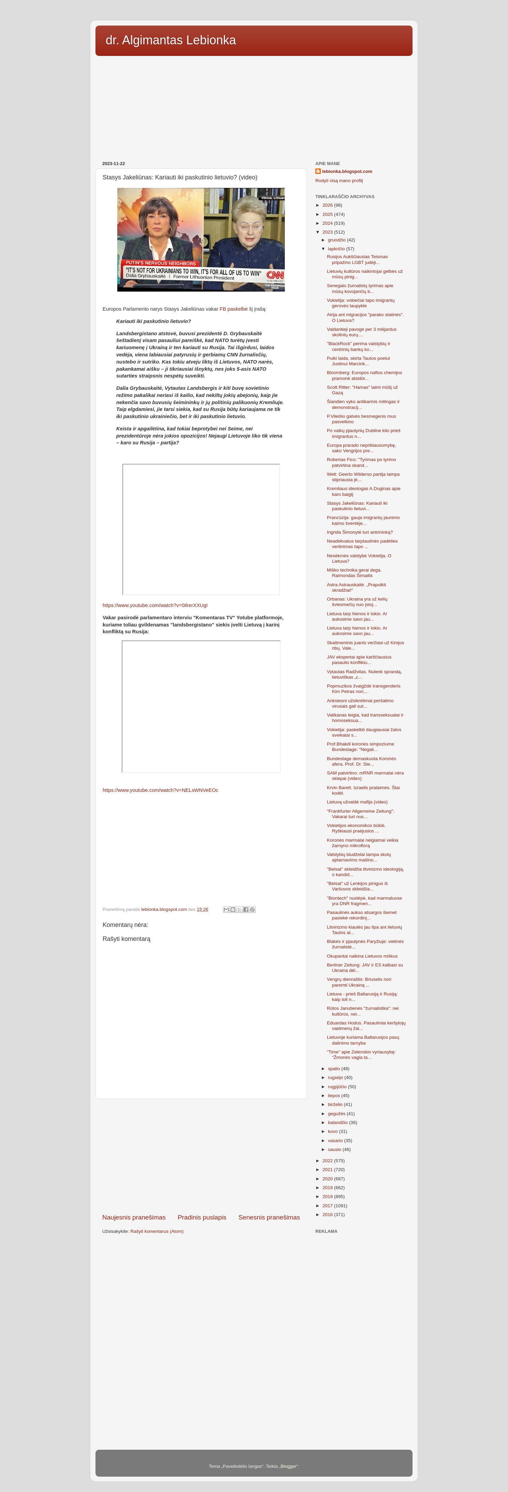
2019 (328, 1187)
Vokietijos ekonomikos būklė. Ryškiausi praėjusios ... (356, 828)
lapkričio (337, 248)
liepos (334, 1095)
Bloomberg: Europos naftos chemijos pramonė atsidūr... (364, 375)
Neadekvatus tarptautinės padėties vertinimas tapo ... (362, 543)
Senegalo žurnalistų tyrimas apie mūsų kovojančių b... (360, 288)
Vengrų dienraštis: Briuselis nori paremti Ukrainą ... (359, 982)
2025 (328, 214)
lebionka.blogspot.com (347, 171)
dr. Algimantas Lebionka (171, 40)
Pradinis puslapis (202, 1217)
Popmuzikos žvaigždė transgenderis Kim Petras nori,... (364, 688)
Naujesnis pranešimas (134, 1217)
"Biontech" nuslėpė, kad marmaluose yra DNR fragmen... (364, 901)
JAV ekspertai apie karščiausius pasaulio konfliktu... (359, 659)
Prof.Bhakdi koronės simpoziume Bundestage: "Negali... (360, 746)
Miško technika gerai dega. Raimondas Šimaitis (354, 572)
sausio (335, 1149)
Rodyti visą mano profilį (339, 180)
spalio (334, 1068)
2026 (328, 205)
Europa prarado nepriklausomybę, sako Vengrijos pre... (361, 448)
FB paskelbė (234, 309)
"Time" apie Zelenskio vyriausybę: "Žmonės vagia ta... (361, 1054)
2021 (328, 1169)
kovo (333, 1131)
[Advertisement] (254, 106)
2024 (328, 223)
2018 (328, 1196)
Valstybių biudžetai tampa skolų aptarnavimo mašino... (359, 857)
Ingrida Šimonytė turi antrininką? (360, 532)
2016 (328, 1214)
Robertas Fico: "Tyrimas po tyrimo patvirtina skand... (361, 462)
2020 (328, 1178)
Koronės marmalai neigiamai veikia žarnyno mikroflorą (362, 843)
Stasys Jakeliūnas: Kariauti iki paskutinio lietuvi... (357, 506)
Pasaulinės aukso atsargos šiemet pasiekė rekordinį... (362, 915)
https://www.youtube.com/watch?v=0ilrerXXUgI (156, 605)
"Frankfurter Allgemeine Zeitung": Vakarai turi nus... (360, 814)
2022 (328, 1160)
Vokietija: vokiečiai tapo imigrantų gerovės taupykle (361, 303)
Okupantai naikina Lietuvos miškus (362, 956)
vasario (336, 1140)
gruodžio (337, 239)
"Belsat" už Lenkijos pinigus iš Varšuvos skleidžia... (357, 886)
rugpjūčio (338, 1086)
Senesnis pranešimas (269, 1217)
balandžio (338, 1122)
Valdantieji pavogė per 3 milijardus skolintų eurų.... (362, 332)
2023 (328, 232)
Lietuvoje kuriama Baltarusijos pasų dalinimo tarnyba (363, 1040)
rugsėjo (336, 1077)
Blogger (289, 1466)
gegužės (337, 1113)
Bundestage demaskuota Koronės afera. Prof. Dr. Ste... (361, 761)
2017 (328, 1205)
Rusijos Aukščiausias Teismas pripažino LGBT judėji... (357, 259)
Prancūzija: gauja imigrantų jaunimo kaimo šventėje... (363, 520)
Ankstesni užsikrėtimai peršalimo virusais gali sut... (360, 703)
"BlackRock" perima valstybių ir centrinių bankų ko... (358, 346)
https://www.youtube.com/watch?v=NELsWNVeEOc (161, 790)
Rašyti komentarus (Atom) (157, 1231)
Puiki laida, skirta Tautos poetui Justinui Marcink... (358, 361)
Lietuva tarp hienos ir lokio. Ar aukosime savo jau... (357, 616)
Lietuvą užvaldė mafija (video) (357, 801)
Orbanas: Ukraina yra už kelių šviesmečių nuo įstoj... (357, 601)
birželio (336, 1104)
